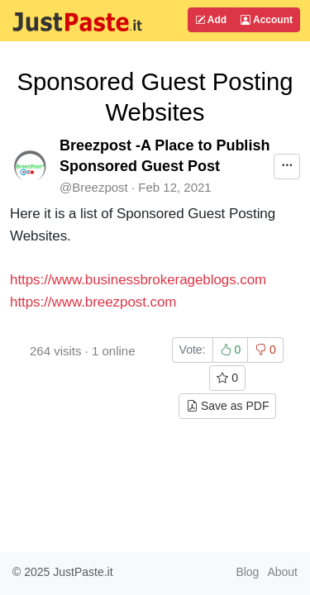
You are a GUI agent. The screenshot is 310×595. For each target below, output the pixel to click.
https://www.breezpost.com (93, 302)
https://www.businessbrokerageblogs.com (138, 280)
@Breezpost (94, 187)
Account (267, 20)
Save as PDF (227, 405)
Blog (247, 571)
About (282, 571)
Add (211, 20)
